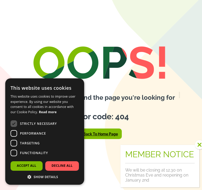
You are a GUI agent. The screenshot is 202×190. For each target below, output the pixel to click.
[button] (45, 176)
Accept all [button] (26, 165)
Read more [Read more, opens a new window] (48, 112)
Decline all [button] (62, 165)
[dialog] (44, 131)
